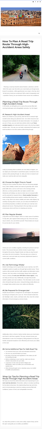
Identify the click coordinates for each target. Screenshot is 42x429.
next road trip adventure (9, 383)
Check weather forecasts (30, 195)
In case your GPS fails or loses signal (23, 275)
